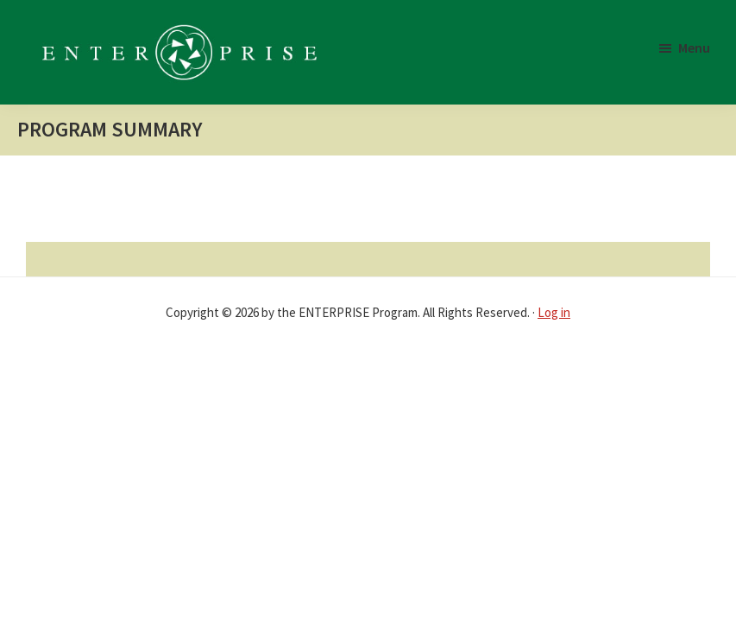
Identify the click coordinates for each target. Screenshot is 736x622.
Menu (694, 47)
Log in (554, 312)
